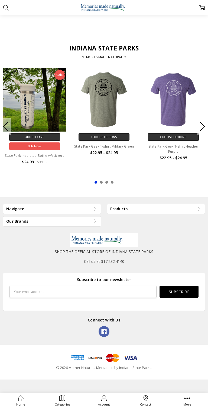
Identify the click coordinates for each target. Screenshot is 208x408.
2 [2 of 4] (101, 182)
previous (5, 126)
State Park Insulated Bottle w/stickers (35, 155)
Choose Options (104, 137)
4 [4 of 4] (112, 182)
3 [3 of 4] (106, 182)
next (202, 126)
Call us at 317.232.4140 (104, 261)
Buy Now (34, 146)
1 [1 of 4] (96, 182)
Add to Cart (34, 137)
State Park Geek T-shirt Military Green (104, 146)
